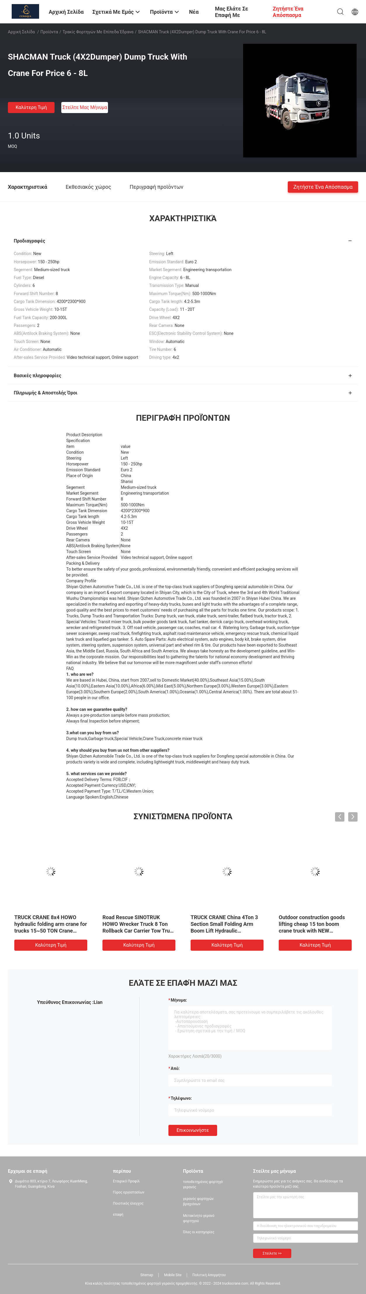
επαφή (118, 1214)
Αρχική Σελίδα (21, 32)
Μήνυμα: (179, 1000)
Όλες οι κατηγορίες (198, 1232)
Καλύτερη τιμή (31, 107)
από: (175, 1068)
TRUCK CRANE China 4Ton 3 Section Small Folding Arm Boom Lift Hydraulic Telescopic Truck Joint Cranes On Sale (226, 930)
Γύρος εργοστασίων (128, 1192)
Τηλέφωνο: (181, 1098)
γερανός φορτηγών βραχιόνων (198, 1201)
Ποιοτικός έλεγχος (128, 1203)
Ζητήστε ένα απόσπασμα (323, 186)
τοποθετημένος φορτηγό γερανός (203, 1184)
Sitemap (146, 1275)
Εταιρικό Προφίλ (126, 1181)
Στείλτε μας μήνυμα (84, 107)
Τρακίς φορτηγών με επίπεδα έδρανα (98, 32)
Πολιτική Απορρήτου (209, 1275)
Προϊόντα (49, 32)
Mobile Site (173, 1275)
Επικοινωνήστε (193, 1130)
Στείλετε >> (272, 1253)
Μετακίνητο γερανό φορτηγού (199, 1218)
